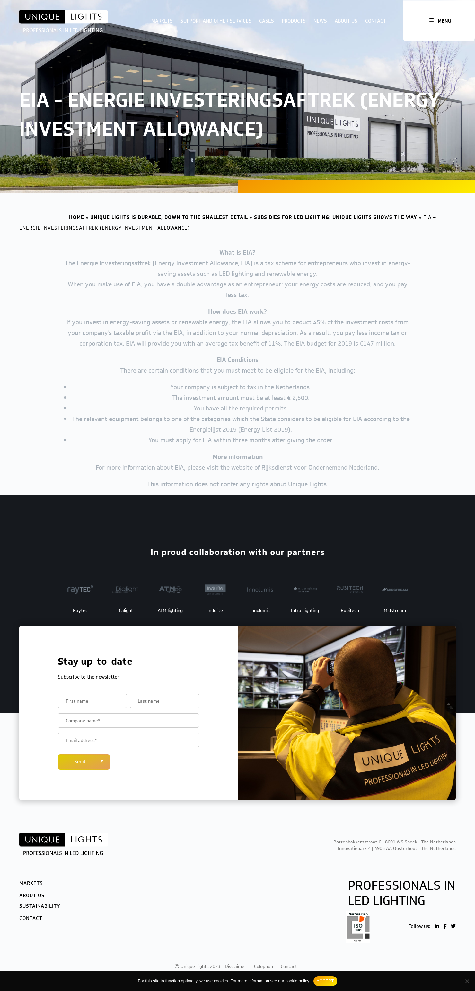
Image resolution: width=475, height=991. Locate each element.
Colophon (263, 966)
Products (294, 20)
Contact (375, 20)
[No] (467, 981)
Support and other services (215, 20)
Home (76, 217)
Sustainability (39, 906)
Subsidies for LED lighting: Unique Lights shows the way (335, 217)
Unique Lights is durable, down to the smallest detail (169, 217)
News (320, 20)
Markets (162, 20)
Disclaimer (235, 966)
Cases (266, 20)
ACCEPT (325, 980)
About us (346, 20)
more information (253, 980)
